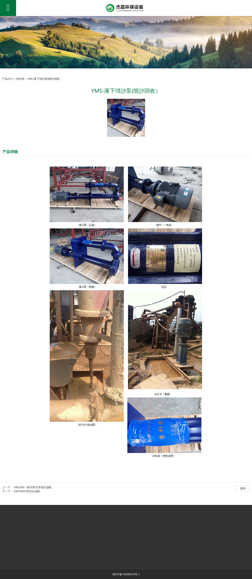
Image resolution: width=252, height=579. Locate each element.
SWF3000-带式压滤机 (27, 491)
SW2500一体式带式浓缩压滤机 (33, 487)
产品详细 (10, 151)
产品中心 (7, 79)
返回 (243, 488)
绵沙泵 (20, 79)
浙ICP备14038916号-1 (126, 574)
